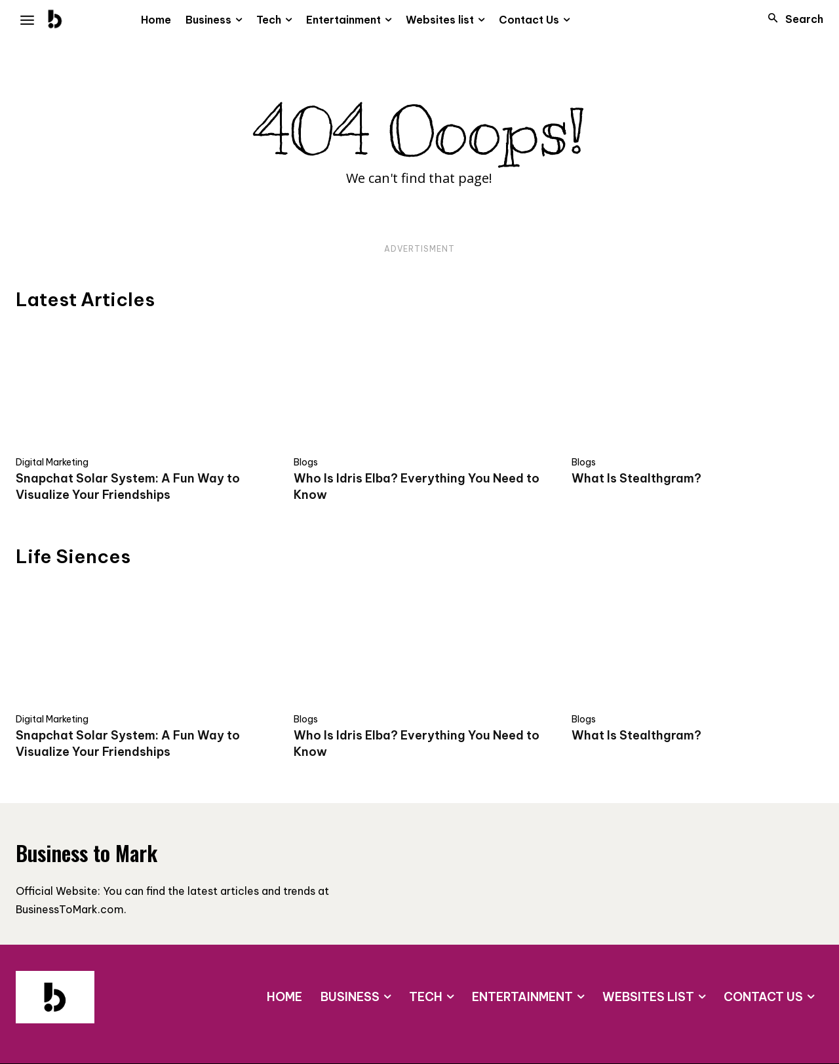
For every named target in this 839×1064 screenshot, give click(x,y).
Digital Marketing (52, 462)
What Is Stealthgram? (636, 478)
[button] (791, 19)
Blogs (306, 462)
